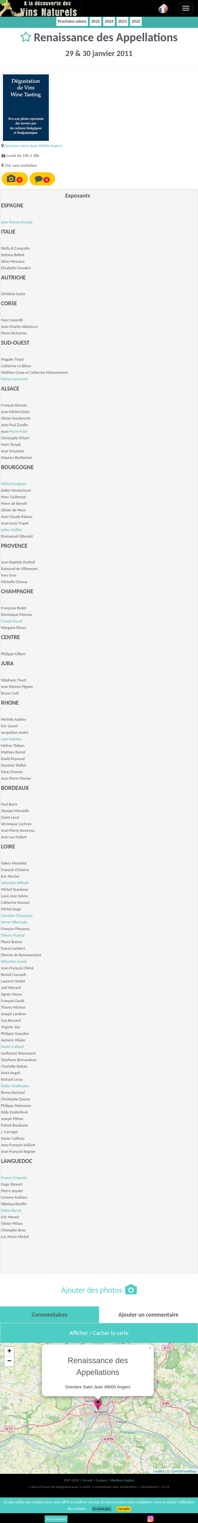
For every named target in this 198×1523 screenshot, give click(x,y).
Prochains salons (72, 21)
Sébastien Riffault (15, 883)
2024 (109, 21)
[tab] (49, 1314)
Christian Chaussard (16, 915)
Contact (102, 1480)
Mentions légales (122, 1480)
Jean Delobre (11, 739)
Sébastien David (13, 961)
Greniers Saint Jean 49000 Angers (33, 145)
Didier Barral (11, 1210)
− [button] (9, 1361)
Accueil (87, 1480)
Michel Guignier (13, 484)
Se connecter (56, 1519)
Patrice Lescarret (14, 379)
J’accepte (123, 1509)
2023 (122, 21)
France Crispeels (14, 1177)
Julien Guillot (11, 529)
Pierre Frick (19, 431)
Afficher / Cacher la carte (99, 1333)
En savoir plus (101, 1509)
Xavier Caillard (12, 1046)
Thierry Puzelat (13, 935)
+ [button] (9, 1352)
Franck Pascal (11, 621)
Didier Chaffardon (15, 1086)
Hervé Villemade (14, 922)
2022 (135, 21)
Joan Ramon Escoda (16, 222)
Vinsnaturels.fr (41, 8)
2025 (95, 21)
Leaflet (158, 1471)
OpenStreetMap (183, 1471)
